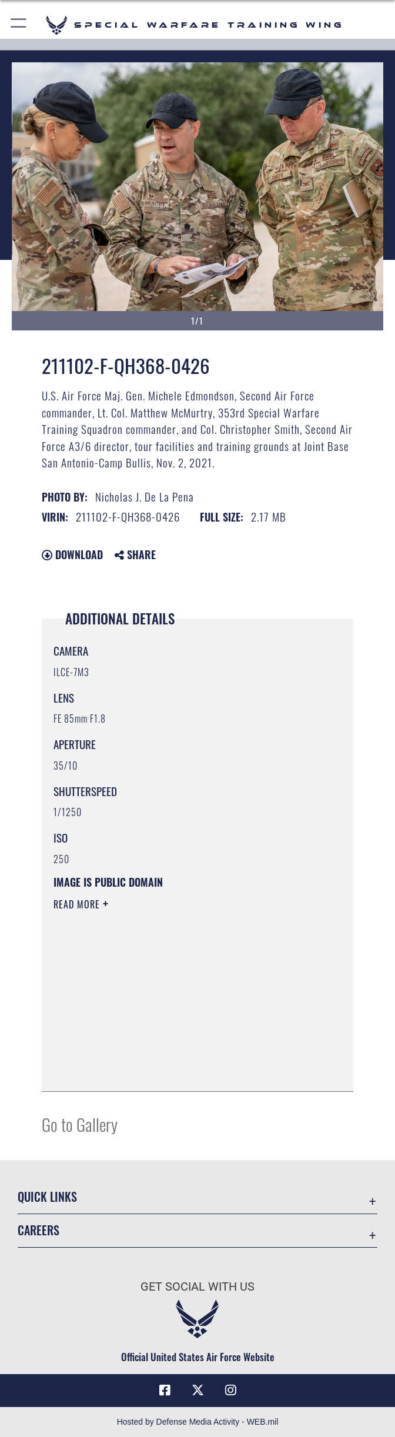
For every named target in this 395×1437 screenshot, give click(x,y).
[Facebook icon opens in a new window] (164, 1390)
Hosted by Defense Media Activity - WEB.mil (198, 1421)
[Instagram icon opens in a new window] (230, 1390)
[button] (19, 25)
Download (72, 554)
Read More (78, 904)
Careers (38, 1230)
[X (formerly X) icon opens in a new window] (197, 1390)
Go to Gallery (80, 1124)
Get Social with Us (197, 1286)
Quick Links (47, 1196)
